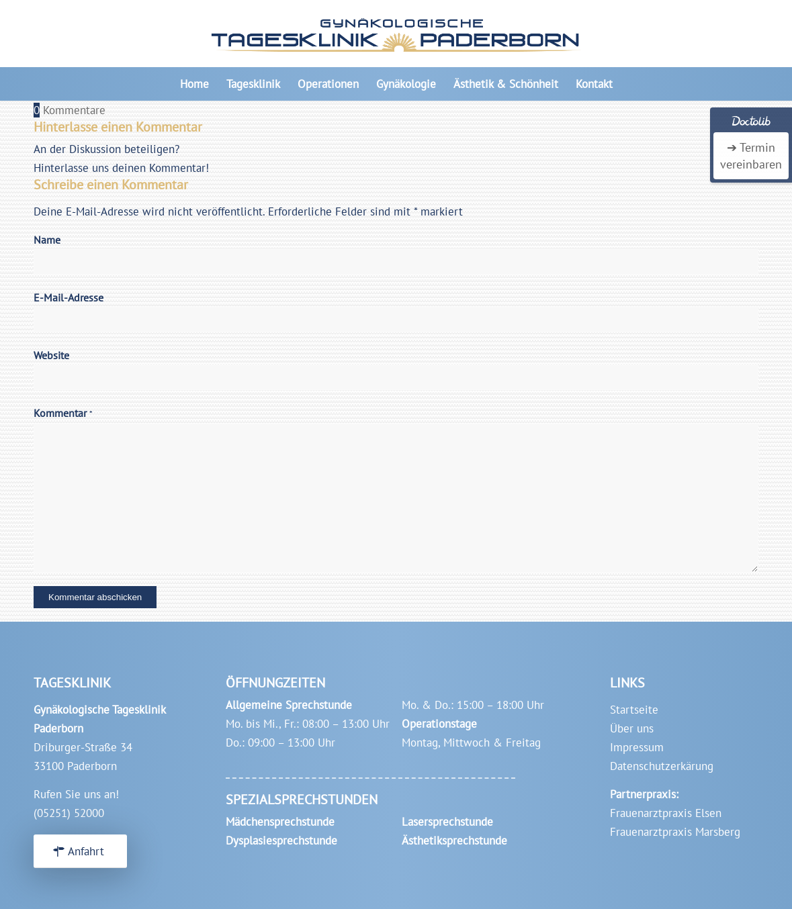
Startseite (634, 709)
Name (47, 239)
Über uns (632, 728)
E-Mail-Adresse (68, 297)
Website (51, 355)
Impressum (637, 747)
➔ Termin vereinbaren (751, 156)
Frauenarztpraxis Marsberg (675, 831)
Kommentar (63, 413)
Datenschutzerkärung (661, 766)
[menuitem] (194, 84)
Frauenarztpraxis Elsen (665, 813)
